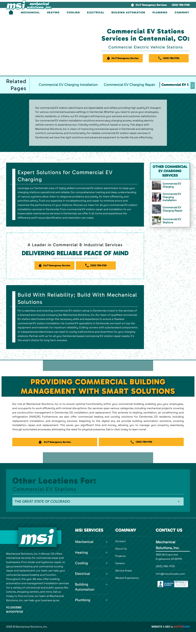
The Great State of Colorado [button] (42, 501)
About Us (121, 548)
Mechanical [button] (30, 12)
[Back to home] (29, 5)
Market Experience (127, 578)
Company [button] (182, 12)
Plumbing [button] (160, 12)
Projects (120, 556)
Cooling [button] (73, 12)
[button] (149, 5)
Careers (120, 563)
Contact (120, 541)
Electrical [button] (95, 12)
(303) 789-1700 (165, 566)
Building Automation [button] (128, 12)
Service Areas (123, 570)
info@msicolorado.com (170, 573)
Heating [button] (53, 12)
